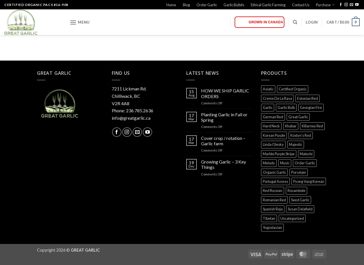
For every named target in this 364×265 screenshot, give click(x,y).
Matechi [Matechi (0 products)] (306, 154)
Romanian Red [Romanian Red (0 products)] (274, 200)
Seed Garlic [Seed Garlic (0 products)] (300, 200)
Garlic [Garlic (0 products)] (267, 107)
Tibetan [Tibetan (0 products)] (269, 218)
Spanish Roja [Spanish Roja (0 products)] (273, 209)
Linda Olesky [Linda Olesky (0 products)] (273, 144)
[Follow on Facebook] (340, 5)
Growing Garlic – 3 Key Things (223, 164)
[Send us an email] (351, 5)
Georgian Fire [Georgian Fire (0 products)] (311, 107)
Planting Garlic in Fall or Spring (224, 117)
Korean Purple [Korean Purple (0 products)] (274, 135)
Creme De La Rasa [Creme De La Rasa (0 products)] (277, 98)
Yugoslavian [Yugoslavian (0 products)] (272, 227)
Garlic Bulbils (234, 5)
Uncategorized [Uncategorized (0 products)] (292, 218)
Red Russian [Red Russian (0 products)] (272, 190)
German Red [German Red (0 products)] (273, 117)
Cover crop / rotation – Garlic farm (223, 140)
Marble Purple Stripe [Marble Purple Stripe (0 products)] (279, 154)
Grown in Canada (266, 22)
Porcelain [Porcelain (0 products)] (298, 172)
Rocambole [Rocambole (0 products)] (296, 190)
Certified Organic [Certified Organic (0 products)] (293, 89)
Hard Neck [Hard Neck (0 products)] (271, 126)
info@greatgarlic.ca (131, 118)
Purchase (325, 4)
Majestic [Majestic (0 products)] (295, 144)
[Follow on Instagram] (346, 5)
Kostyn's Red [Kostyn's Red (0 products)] (300, 135)
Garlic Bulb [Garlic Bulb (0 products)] (286, 107)
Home (171, 5)
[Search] (295, 22)
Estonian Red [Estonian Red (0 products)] (307, 98)
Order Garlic (207, 5)
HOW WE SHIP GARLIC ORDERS (225, 93)
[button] (80, 22)
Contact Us (300, 5)
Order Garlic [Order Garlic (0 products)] (305, 163)
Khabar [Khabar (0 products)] (291, 126)
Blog (186, 5)
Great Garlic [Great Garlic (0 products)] (298, 117)
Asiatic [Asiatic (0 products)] (268, 89)
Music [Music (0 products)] (284, 163)
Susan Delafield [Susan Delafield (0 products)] (300, 209)
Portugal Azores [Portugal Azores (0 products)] (275, 181)
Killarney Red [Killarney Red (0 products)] (312, 126)
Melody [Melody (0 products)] (269, 163)
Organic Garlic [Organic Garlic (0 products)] (274, 172)
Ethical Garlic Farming (268, 5)
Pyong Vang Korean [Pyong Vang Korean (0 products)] (308, 181)
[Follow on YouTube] (357, 5)
